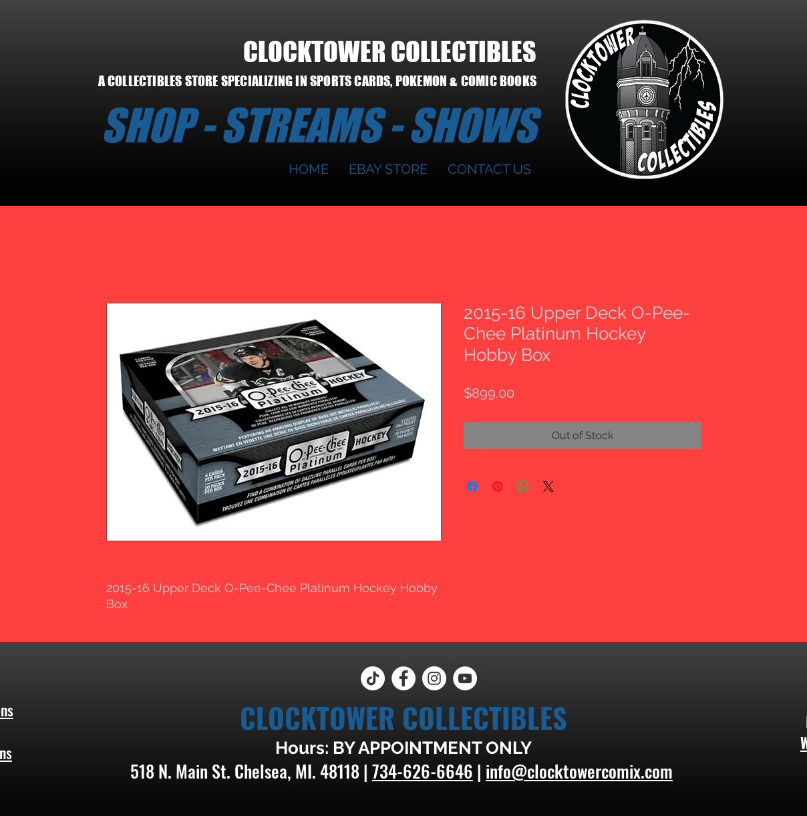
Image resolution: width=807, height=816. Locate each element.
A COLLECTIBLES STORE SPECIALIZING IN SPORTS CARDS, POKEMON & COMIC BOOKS (317, 81)
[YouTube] (465, 678)
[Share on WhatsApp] (523, 487)
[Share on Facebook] (472, 487)
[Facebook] (403, 678)
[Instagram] (434, 678)
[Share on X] (548, 487)
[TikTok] (373, 678)
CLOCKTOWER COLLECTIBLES (389, 51)
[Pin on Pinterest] (498, 487)
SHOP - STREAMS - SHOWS (318, 125)
